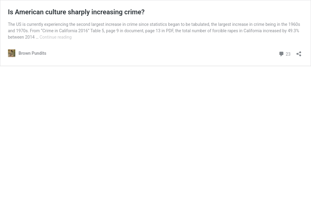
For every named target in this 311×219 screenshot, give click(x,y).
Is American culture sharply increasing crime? (76, 12)
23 (284, 53)
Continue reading (55, 37)
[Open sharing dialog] (299, 52)
